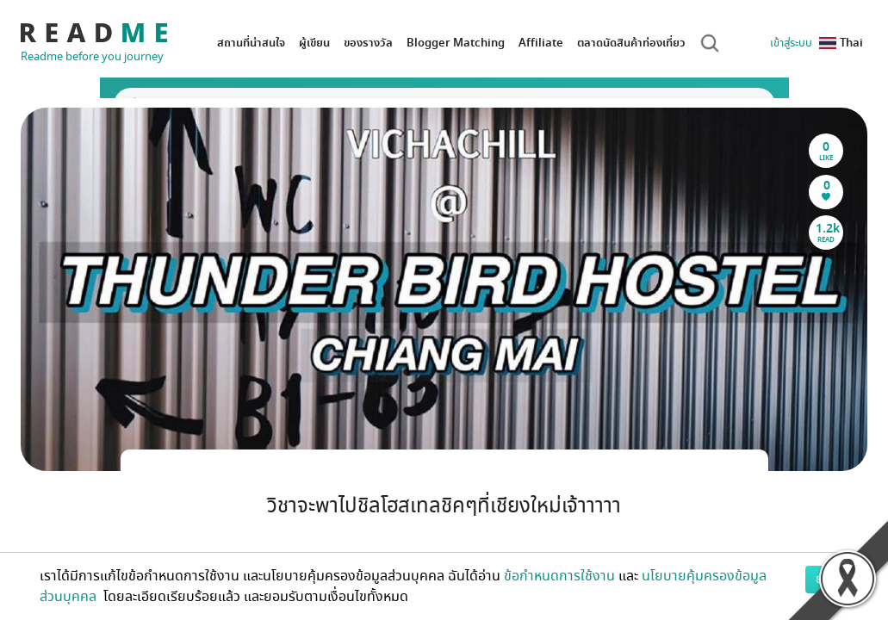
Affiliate (541, 42)
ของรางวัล (368, 42)
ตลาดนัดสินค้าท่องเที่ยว (631, 42)
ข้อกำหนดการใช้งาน (559, 576)
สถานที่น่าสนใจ (251, 42)
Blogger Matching (456, 42)
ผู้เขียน (314, 42)
